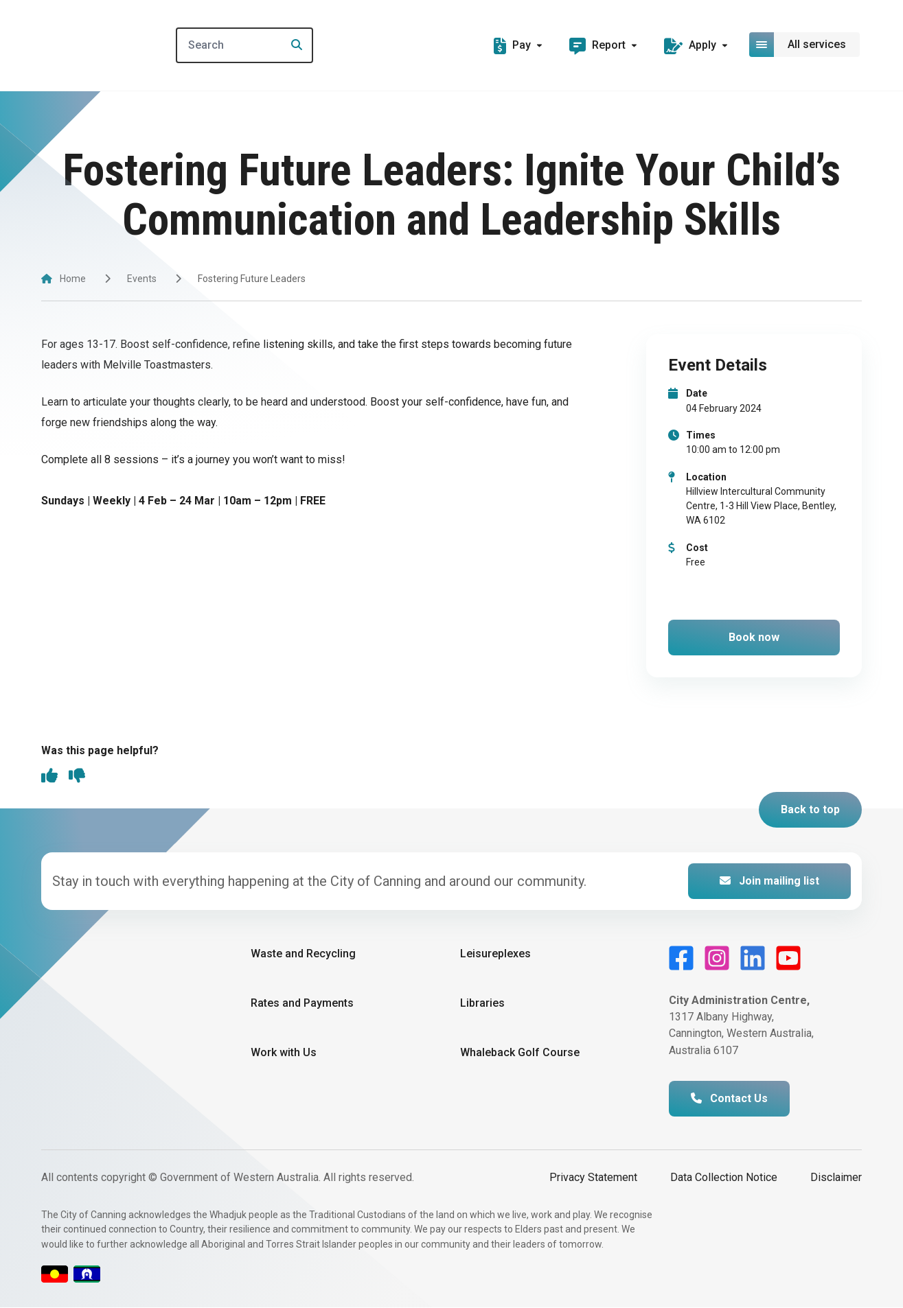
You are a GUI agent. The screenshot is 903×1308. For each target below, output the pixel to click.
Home (73, 278)
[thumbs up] (49, 777)
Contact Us (729, 1099)
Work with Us (284, 1053)
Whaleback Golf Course (520, 1053)
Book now (754, 637)
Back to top (810, 810)
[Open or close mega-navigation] (805, 44)
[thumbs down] (77, 777)
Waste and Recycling (303, 954)
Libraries (482, 1003)
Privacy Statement (593, 1177)
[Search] (252, 45)
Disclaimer (836, 1177)
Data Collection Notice (723, 1177)
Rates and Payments (302, 1003)
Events (142, 278)
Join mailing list (769, 881)
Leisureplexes (495, 954)
